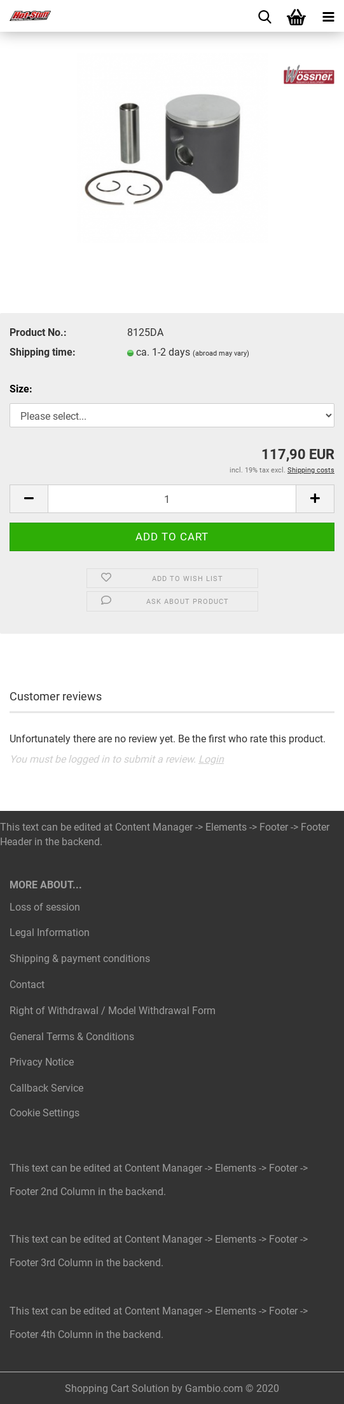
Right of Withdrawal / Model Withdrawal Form (113, 1011)
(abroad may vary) (221, 353)
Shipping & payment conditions (80, 959)
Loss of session (45, 907)
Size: (21, 389)
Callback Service (46, 1088)
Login (211, 759)
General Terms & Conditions (72, 1037)
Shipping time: (43, 352)
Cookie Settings (44, 1113)
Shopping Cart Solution (117, 1388)
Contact (27, 985)
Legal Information (50, 932)
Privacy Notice (42, 1062)
